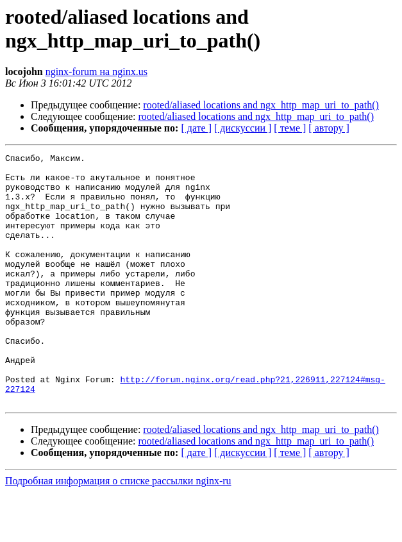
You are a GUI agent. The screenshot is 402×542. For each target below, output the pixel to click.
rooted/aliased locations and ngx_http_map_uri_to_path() (260, 104)
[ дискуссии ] (242, 128)
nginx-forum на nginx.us (96, 71)
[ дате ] (196, 128)
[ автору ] (328, 128)
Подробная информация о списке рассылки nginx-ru (118, 530)
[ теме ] (290, 128)
